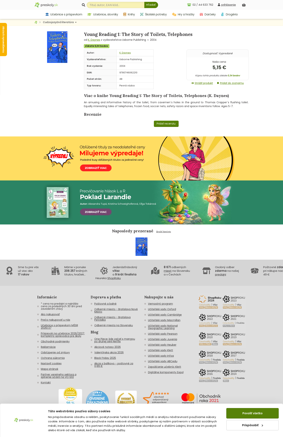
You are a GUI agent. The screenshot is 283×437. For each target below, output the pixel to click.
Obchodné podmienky (55, 341)
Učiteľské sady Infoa (161, 356)
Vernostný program (160, 304)
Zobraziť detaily (59, 430)
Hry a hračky (183, 14)
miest (168, 271)
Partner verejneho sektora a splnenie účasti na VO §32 (58, 376)
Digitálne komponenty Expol (166, 372)
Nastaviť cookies (51, 363)
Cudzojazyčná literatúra (58, 22)
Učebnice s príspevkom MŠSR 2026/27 (59, 326)
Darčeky (208, 14)
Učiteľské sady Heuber (162, 345)
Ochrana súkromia (53, 358)
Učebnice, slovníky (102, 14)
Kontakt (46, 382)
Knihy (129, 14)
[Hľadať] (151, 5)
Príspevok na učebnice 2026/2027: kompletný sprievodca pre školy (63, 335)
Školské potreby (153, 14)
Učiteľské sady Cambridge (165, 315)
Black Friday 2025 (105, 358)
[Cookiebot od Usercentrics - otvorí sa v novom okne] (24, 430)
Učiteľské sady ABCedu (162, 361)
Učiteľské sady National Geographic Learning (163, 327)
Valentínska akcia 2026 (109, 352)
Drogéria (229, 14)
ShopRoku (114, 278)
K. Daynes (94, 40)
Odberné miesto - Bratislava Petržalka (112, 318)
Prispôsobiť (252, 414)
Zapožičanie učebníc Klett (164, 367)
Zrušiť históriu (163, 231)
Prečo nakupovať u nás (55, 320)
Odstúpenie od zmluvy (55, 352)
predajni (220, 274)
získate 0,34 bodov (96, 45)
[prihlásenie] (227, 5)
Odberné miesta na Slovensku (113, 325)
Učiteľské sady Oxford (162, 309)
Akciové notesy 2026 (107, 347)
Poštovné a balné (105, 304)
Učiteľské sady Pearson (162, 334)
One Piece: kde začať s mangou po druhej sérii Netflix (114, 340)
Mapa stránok (49, 369)
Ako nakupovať (50, 314)
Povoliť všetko (252, 403)
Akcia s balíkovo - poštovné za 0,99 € (113, 365)
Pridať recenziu (166, 123)
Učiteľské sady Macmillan (164, 320)
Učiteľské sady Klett (160, 350)
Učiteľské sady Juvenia (162, 339)
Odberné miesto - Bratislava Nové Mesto (116, 310)
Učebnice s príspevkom (63, 14)
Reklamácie (48, 347)
